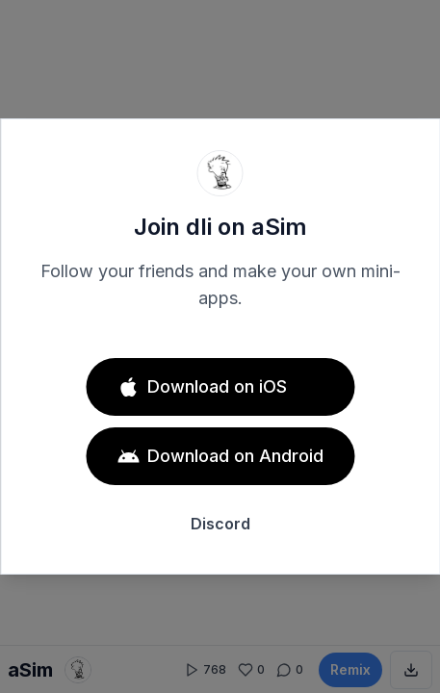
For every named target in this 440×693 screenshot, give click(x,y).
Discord (220, 523)
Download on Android (220, 456)
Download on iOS (201, 386)
